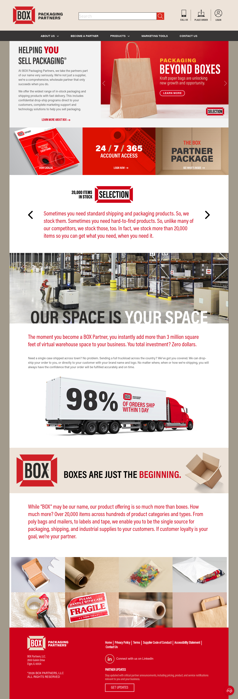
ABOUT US (50, 36)
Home (108, 643)
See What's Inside (192, 168)
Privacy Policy (122, 643)
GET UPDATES (119, 688)
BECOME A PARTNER (84, 36)
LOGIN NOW (119, 168)
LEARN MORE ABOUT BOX (54, 120)
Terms (136, 643)
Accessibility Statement (187, 643)
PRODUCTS (120, 36)
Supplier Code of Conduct (157, 643)
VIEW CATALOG (46, 168)
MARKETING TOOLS (154, 36)
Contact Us (112, 647)
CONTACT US (188, 36)
